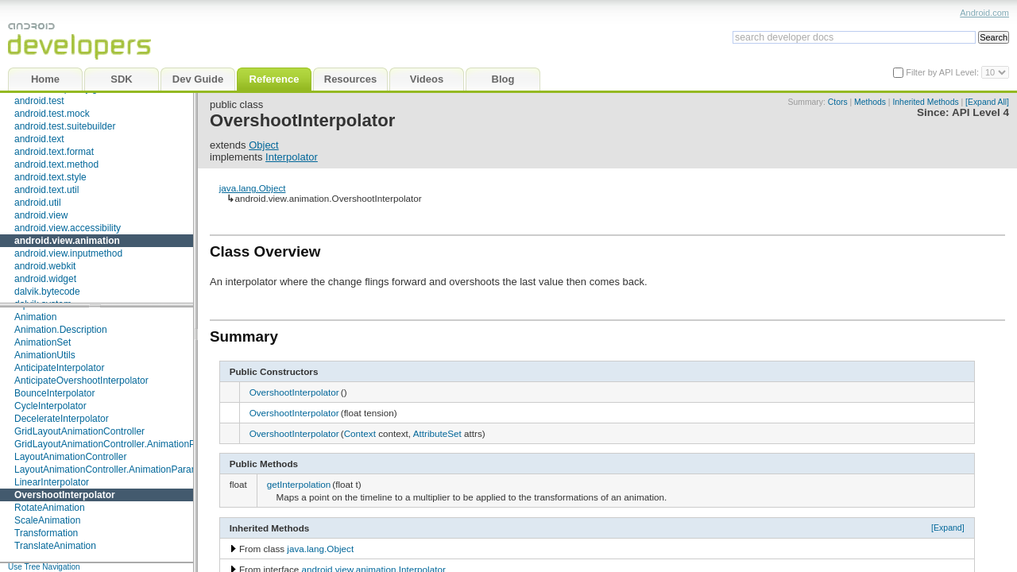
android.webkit (44, 266)
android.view (41, 215)
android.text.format (54, 151)
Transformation (46, 533)
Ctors (838, 102)
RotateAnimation (49, 507)
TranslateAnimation (55, 545)
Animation (35, 317)
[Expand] (948, 527)
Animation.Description (60, 329)
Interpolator (291, 157)
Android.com (984, 12)
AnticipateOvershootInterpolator (81, 380)
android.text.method (56, 164)
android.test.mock (52, 113)
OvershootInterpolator (64, 494)
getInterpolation (299, 484)
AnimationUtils (44, 355)
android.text (39, 139)
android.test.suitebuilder (64, 126)
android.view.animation (67, 240)
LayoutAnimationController (70, 456)
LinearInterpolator (51, 482)
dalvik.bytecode (47, 291)
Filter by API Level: (943, 72)
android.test (39, 100)
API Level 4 (980, 112)
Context (360, 433)
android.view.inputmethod (68, 253)
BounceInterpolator (54, 393)
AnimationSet (42, 342)
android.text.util (46, 189)
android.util (37, 202)
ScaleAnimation (47, 520)
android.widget (45, 278)
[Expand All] (987, 102)
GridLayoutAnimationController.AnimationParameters (126, 444)
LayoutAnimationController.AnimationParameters (117, 469)
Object (264, 145)
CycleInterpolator (50, 406)
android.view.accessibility (67, 228)
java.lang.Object (252, 188)
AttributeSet (437, 433)
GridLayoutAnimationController (79, 431)
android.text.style (50, 177)
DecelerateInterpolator (61, 418)
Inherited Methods (925, 102)
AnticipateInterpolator (59, 367)
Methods (870, 102)
